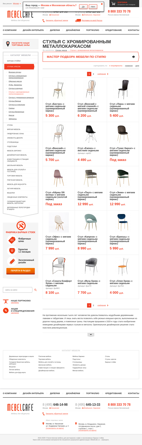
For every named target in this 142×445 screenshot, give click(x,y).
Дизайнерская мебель (17, 155)
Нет (93, 7)
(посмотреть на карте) (55, 428)
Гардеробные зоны (15, 133)
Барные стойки (13, 61)
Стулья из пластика (17, 104)
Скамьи (11, 108)
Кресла (11, 115)
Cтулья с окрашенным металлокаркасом (18, 77)
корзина (122, 2)
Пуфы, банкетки (15, 85)
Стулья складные (16, 88)
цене (137, 66)
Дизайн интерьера (33, 30)
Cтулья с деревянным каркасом (21, 97)
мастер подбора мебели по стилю (76, 56)
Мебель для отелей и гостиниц (16, 170)
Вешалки (11, 193)
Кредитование (113, 30)
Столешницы (13, 142)
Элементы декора (15, 138)
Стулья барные (15, 101)
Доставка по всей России (92, 20)
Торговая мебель (14, 176)
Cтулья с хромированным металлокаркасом (19, 93)
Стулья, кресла (13, 66)
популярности (116, 66)
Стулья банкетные (16, 112)
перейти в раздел (20, 270)
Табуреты (13, 119)
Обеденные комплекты (17, 197)
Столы (10, 125)
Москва (16, 4)
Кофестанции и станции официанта (18, 160)
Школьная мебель (15, 165)
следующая (103, 74)
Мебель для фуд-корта (16, 184)
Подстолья (12, 146)
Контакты (133, 30)
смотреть (15, 302)
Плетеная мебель (14, 180)
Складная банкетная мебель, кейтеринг (16, 202)
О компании (9, 30)
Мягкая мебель (13, 129)
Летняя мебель (13, 188)
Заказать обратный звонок (57, 20)
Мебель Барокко (14, 151)
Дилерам (55, 30)
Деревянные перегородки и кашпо (18, 208)
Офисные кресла (15, 81)
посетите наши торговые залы (18, 44)
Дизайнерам (73, 30)
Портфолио (92, 30)
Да (83, 7)
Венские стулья (15, 72)
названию (129, 66)
